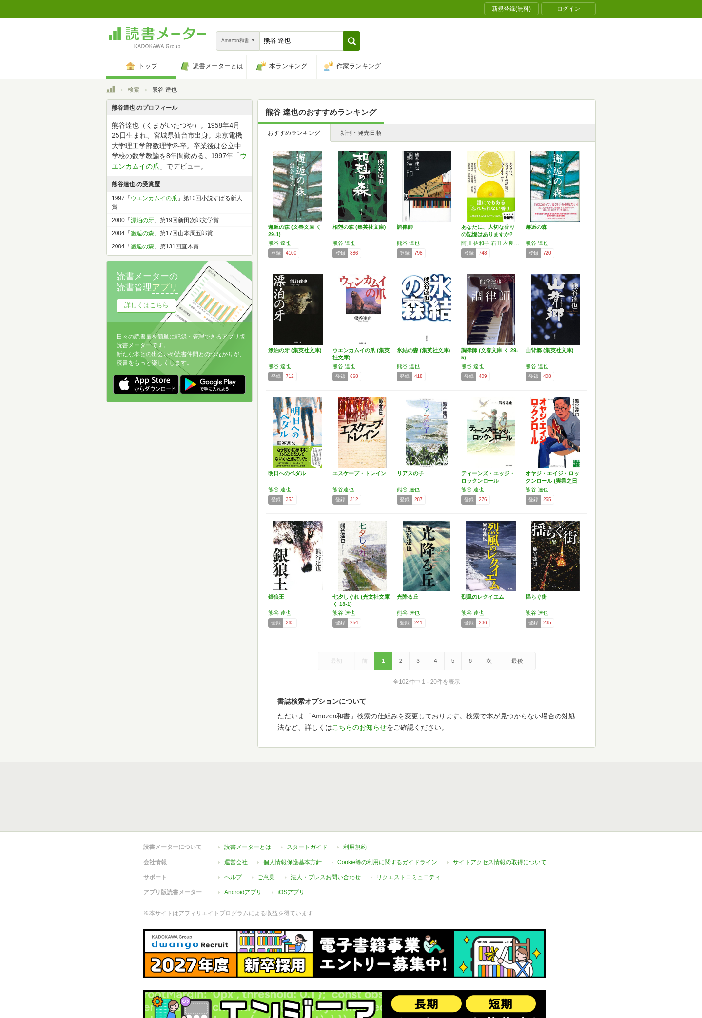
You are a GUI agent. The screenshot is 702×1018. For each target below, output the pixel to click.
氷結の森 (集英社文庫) (423, 350)
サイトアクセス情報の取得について (499, 817)
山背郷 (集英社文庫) (549, 350)
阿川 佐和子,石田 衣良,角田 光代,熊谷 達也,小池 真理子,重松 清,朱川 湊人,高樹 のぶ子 (491, 243)
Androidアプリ (243, 847)
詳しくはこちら (146, 305)
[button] (351, 41)
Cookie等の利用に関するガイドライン (387, 817)
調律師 (405, 227)
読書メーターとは (247, 802)
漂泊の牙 (142, 220)
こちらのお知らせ (359, 727)
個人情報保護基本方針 (292, 817)
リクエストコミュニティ (408, 832)
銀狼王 (276, 597)
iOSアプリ (291, 847)
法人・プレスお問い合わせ (326, 832)
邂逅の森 (536, 227)
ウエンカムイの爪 (154, 198)
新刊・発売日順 (360, 133)
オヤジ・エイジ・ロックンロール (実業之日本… (552, 481)
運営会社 (236, 817)
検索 (133, 89)
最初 (336, 661)
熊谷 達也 (279, 243)
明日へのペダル (287, 473)
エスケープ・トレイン (359, 473)
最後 (517, 661)
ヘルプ (233, 832)
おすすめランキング (294, 133)
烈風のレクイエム (482, 597)
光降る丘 (407, 597)
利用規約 (355, 802)
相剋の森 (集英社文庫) (359, 227)
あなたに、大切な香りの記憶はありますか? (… (488, 234)
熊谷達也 (343, 489)
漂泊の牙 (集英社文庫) (294, 350)
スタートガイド (307, 802)
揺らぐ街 (536, 597)
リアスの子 (410, 473)
